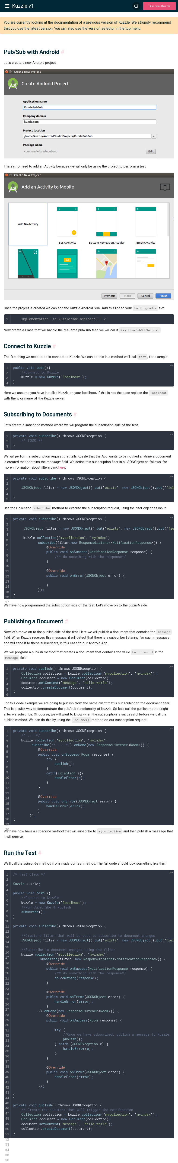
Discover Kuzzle (159, 6)
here (61, 467)
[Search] (136, 6)
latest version (41, 28)
